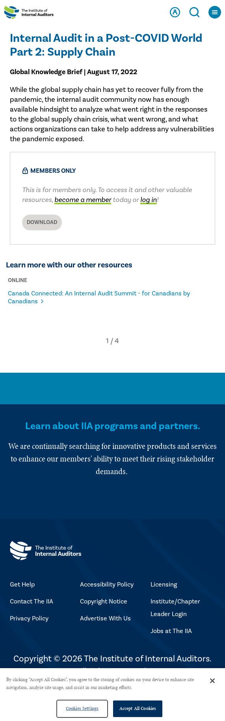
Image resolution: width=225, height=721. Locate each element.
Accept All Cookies (137, 708)
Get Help (22, 584)
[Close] (212, 680)
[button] (107, 341)
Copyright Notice (103, 601)
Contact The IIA (31, 601)
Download (42, 222)
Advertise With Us (105, 618)
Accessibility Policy (107, 584)
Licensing (164, 584)
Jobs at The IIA (171, 631)
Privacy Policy (29, 618)
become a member (82, 199)
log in (148, 199)
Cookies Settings (82, 708)
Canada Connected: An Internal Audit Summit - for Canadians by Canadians (99, 297)
